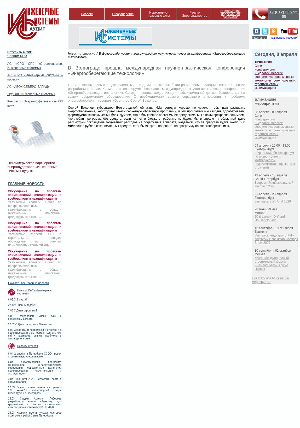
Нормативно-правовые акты (159, 14)
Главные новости (26, 184)
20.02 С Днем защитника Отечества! (30, 324)
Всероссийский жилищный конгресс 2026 (274, 184)
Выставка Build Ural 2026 (273, 201)
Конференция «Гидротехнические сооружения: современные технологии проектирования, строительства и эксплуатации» (275, 79)
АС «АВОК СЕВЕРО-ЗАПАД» (28, 87)
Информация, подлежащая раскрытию (231, 14)
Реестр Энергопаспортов (194, 14)
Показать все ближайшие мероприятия (270, 280)
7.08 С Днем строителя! (22, 310)
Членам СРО (17, 56)
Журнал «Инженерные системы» (31, 94)
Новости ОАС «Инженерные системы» (34, 292)
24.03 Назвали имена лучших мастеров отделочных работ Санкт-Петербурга (34, 414)
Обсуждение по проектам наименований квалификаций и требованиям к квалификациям (34, 194)
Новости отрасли (27, 346)
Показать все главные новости (28, 283)
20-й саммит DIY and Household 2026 (270, 218)
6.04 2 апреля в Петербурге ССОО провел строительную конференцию (34, 355)
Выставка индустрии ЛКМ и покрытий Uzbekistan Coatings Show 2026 (276, 239)
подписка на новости (283, 37)
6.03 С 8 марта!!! (18, 299)
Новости (87, 14)
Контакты (259, 37)
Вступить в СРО (19, 52)
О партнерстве (123, 14)
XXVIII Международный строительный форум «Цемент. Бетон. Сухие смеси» (272, 263)
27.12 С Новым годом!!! (22, 305)
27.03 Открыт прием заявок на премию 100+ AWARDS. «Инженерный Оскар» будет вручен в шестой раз (34, 390)
